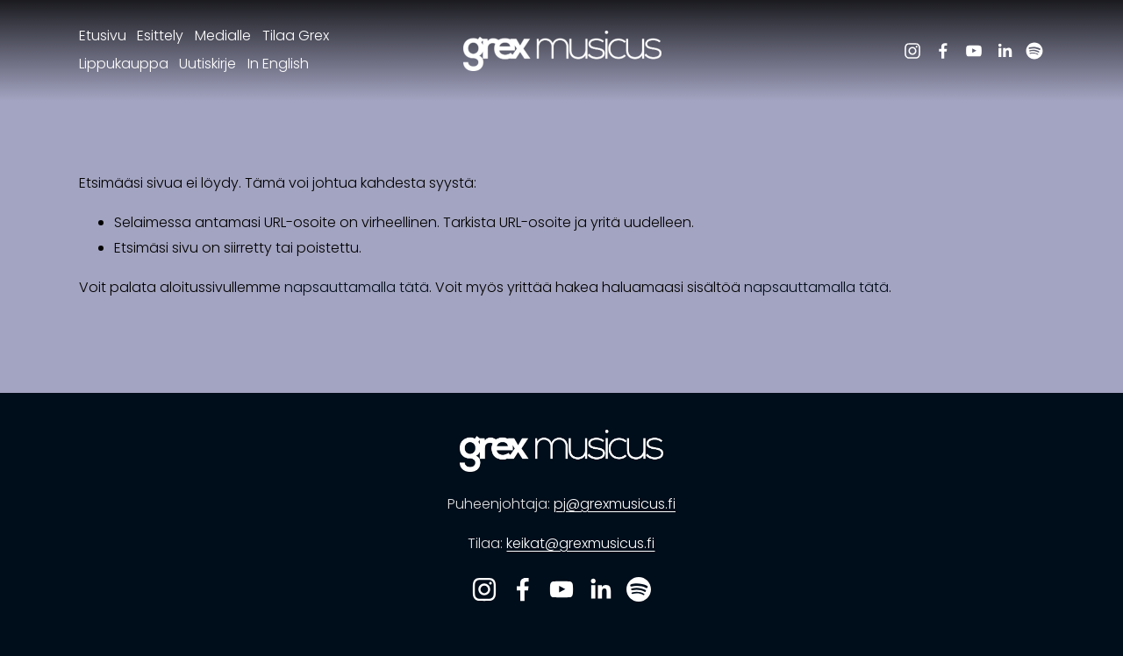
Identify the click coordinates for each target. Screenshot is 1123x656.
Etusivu (102, 35)
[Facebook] (943, 51)
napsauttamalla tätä (356, 287)
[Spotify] (1034, 51)
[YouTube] (974, 51)
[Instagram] (912, 51)
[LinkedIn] (1004, 51)
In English (278, 63)
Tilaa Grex (295, 35)
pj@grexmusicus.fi (615, 504)
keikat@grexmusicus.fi (580, 543)
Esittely (160, 35)
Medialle (223, 35)
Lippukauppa (123, 63)
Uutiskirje (207, 63)
